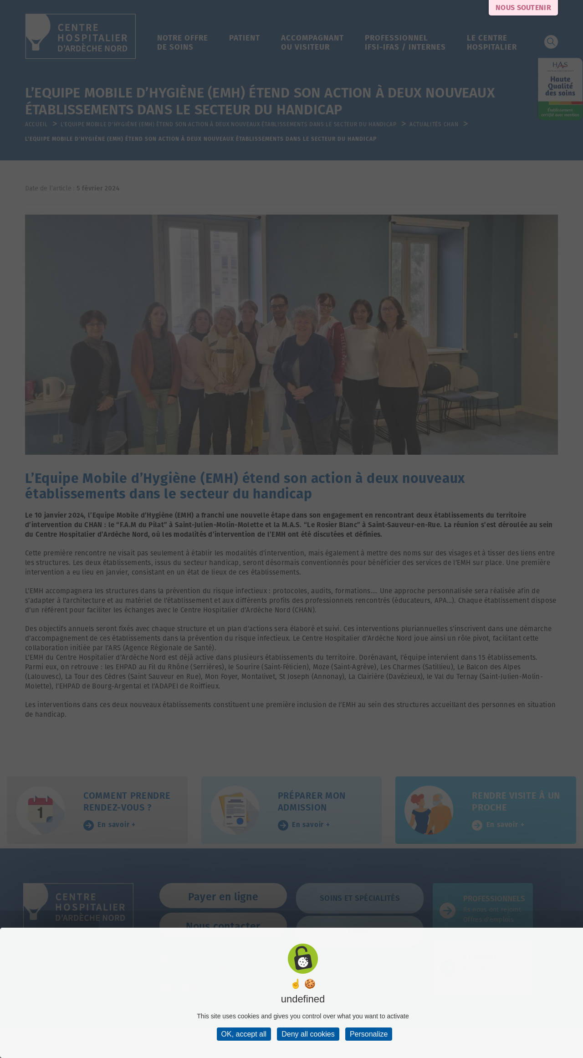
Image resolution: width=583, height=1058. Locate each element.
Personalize (369, 1034)
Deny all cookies (308, 1034)
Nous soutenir (523, 7)
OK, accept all (244, 1034)
